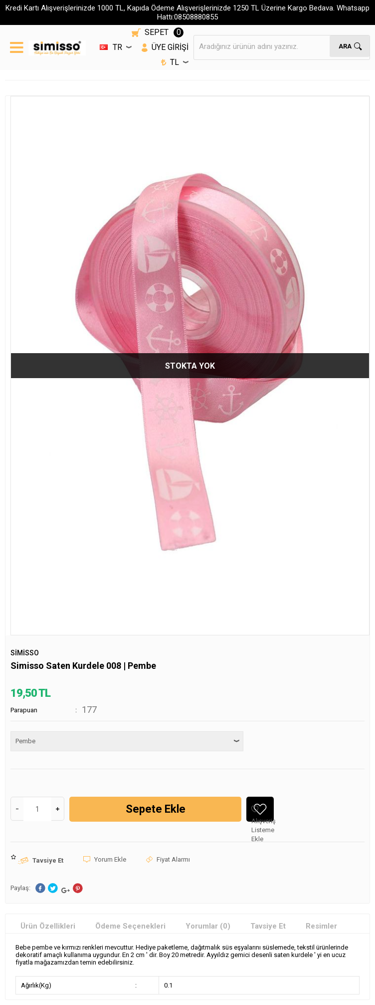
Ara (345, 46)
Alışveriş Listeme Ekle (262, 813)
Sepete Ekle (156, 809)
